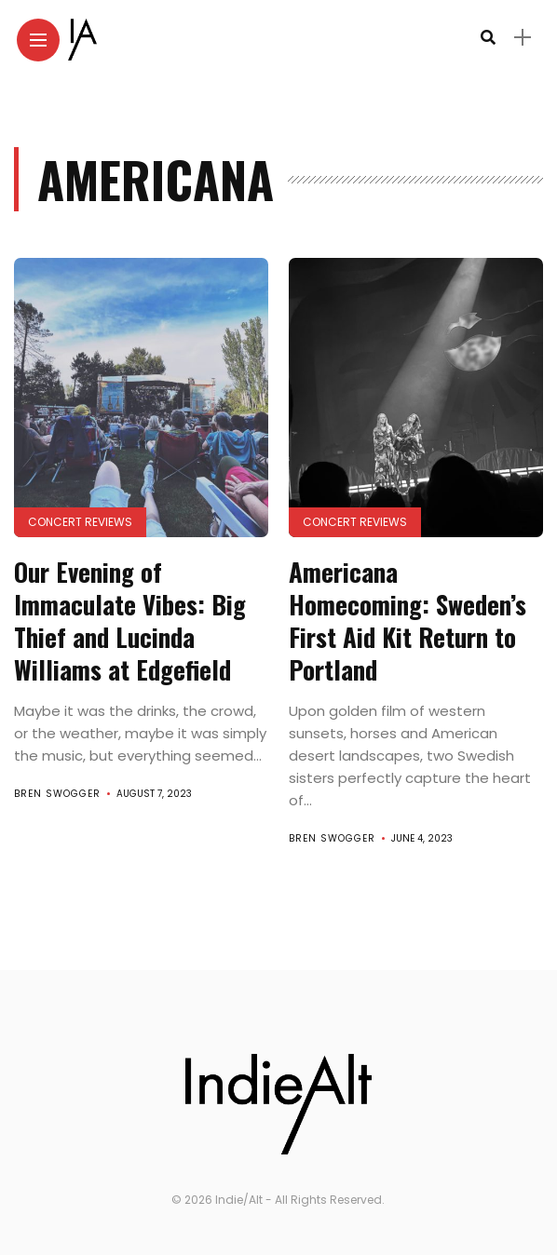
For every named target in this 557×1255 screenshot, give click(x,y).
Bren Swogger (57, 794)
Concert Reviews (80, 522)
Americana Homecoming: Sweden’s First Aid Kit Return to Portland (407, 620)
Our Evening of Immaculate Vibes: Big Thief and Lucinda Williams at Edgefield (130, 620)
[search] (488, 37)
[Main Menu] (38, 40)
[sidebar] (522, 38)
